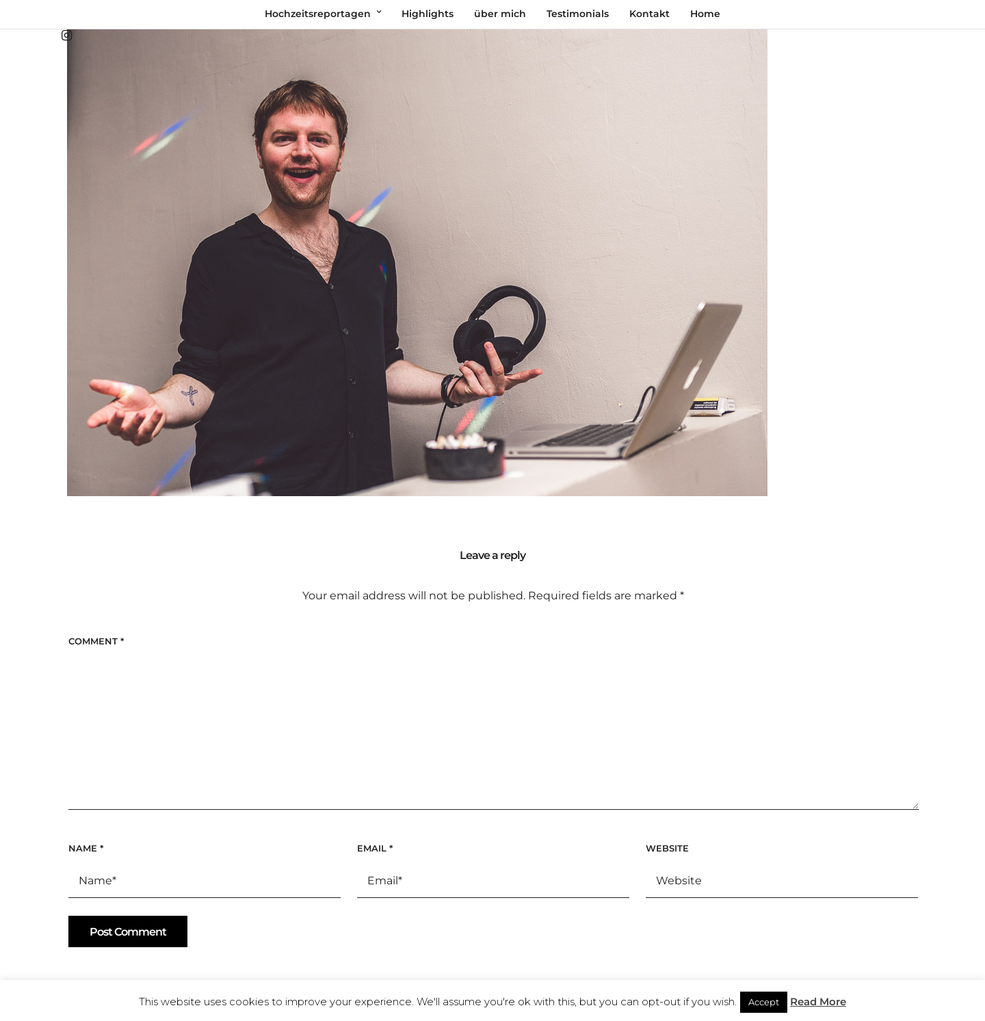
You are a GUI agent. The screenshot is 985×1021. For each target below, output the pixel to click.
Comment (96, 641)
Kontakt (649, 14)
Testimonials (578, 14)
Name (85, 848)
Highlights (428, 14)
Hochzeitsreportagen (318, 14)
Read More (818, 1001)
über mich (500, 14)
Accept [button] (763, 1001)
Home (705, 14)
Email (375, 848)
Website (667, 848)
